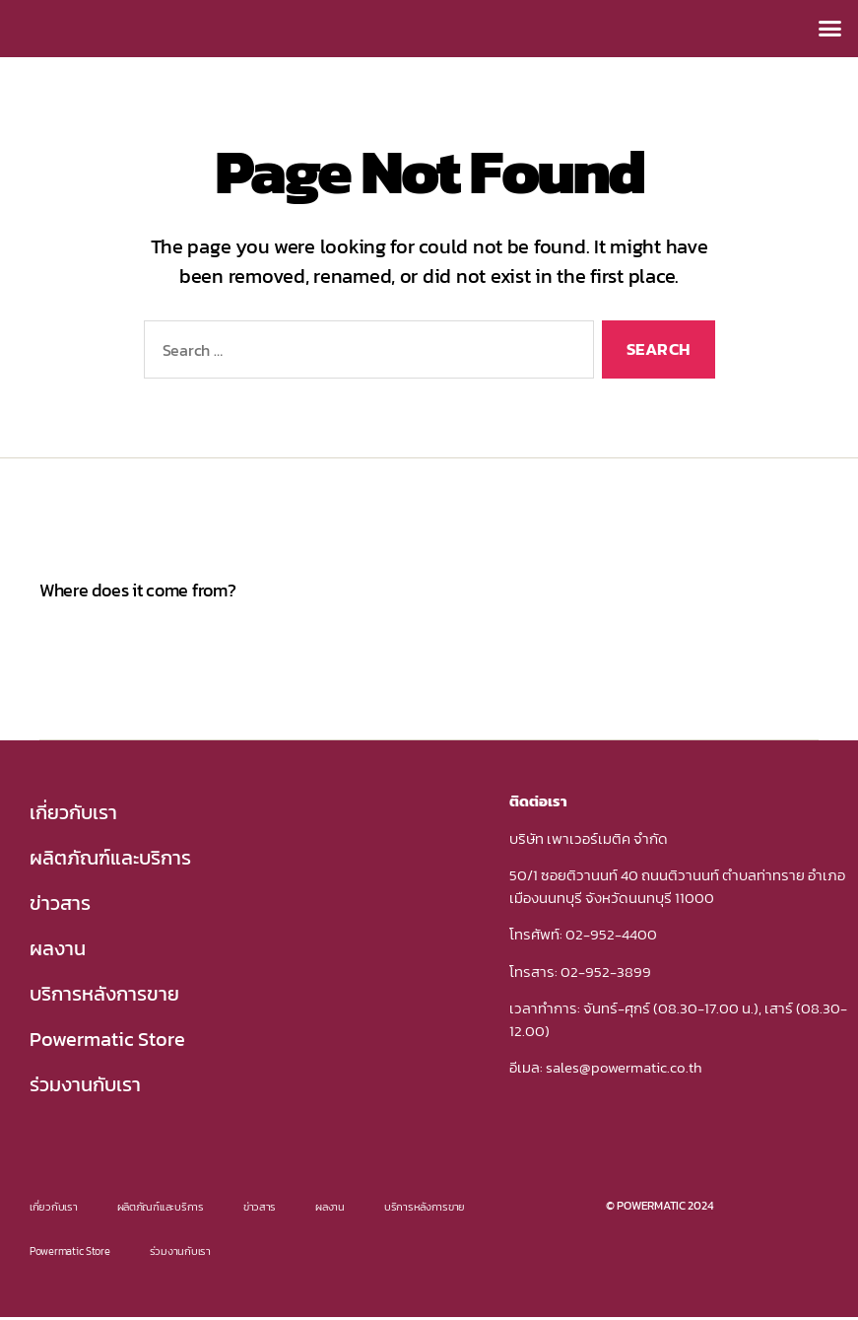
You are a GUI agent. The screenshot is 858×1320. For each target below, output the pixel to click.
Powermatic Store (107, 1039)
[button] (830, 28)
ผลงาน (58, 948)
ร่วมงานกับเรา (85, 1084)
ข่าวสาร (60, 903)
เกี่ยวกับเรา (73, 812)
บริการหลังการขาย (104, 993)
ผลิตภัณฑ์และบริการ (110, 857)
